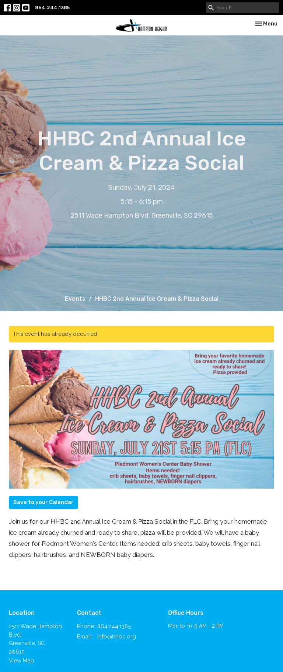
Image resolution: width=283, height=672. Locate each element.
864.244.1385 (52, 7)
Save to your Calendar (43, 502)
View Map (21, 660)
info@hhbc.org (116, 636)
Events (75, 298)
